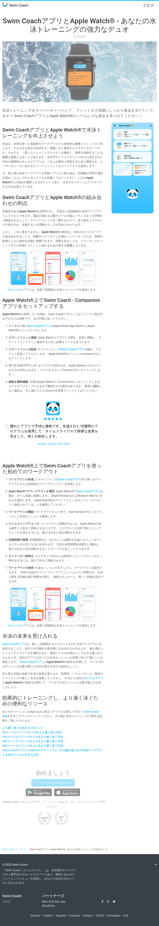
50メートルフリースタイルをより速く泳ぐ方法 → (33, 732)
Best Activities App (53, 901)
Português (113, 915)
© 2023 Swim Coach (15, 864)
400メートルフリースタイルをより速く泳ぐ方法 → (34, 745)
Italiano (87, 915)
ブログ (148, 5)
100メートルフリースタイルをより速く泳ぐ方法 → (34, 736)
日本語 (99, 915)
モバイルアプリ (94, 678)
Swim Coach (15, 5)
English (48, 915)
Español (61, 915)
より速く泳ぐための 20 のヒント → (24, 727)
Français (74, 915)
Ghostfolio (48, 905)
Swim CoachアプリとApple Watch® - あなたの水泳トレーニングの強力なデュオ (79, 25)
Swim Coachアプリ (39, 325)
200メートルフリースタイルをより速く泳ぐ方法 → (34, 741)
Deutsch (35, 915)
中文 (126, 915)
